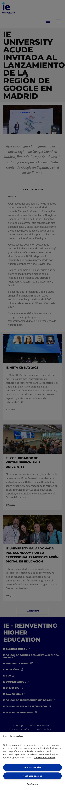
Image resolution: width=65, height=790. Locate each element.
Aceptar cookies (32, 767)
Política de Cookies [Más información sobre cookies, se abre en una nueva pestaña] (44, 757)
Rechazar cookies (32, 776)
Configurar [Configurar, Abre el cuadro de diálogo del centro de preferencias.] (32, 784)
